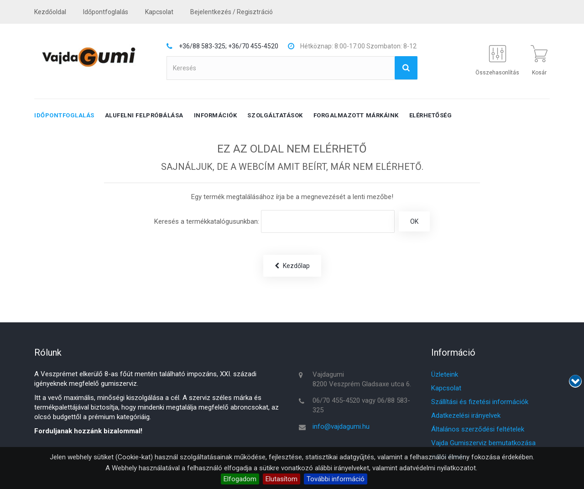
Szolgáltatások (274, 115)
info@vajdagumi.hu (341, 426)
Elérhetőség (430, 115)
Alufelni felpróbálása (144, 115)
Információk (215, 115)
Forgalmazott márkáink (356, 115)
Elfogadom (240, 479)
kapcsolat (159, 12)
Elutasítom (281, 479)
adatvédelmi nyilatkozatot (437, 468)
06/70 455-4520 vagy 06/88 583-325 (361, 405)
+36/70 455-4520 (253, 46)
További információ (336, 479)
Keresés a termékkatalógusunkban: (206, 221)
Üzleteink (444, 374)
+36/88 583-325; (203, 46)
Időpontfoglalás (105, 12)
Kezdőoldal (50, 12)
